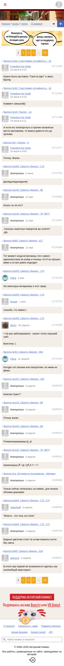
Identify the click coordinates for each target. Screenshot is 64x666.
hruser (14, 301)
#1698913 (57, 432)
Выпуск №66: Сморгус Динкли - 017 (23, 240)
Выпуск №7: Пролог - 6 (16, 142)
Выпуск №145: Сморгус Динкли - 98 (23, 190)
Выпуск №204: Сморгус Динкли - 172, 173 (26, 500)
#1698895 (57, 480)
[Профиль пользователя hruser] (6, 301)
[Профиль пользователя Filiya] (6, 278)
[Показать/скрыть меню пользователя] (58, 4)
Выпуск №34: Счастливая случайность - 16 (27, 61)
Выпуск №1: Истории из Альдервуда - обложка (29, 473)
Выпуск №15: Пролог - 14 (18, 112)
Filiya (13, 277)
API (51, 632)
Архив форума (19, 632)
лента (24, 23)
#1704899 (57, 247)
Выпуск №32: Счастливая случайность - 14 (27, 88)
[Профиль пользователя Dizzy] (6, 325)
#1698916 (57, 385)
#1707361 (57, 173)
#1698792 (57, 531)
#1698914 (57, 409)
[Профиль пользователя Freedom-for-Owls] (6, 68)
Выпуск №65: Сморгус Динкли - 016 (23, 551)
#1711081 (57, 93)
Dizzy (13, 325)
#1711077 (57, 147)
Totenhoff (15, 507)
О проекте (9, 626)
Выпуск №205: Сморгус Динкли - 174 (24, 166)
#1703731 (57, 301)
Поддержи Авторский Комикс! (32, 597)
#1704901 (57, 220)
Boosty (36, 604)
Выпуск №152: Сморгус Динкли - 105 (24, 379)
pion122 (14, 558)
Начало (6, 23)
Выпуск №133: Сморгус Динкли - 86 (23, 402)
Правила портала (51, 626)
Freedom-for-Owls (20, 66)
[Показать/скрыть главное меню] (5, 4)
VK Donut (54, 604)
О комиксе (36, 23)
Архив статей (38, 632)
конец (15, 23)
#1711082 (57, 66)
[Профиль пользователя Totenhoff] (6, 507)
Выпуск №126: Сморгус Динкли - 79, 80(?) (27, 213)
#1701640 (57, 358)
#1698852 (57, 507)
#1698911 (57, 456)
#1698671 (57, 558)
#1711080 (57, 117)
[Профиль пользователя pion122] (6, 558)
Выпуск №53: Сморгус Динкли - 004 (23, 352)
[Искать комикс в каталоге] (4, 639)
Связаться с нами (28, 626)
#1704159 (57, 277)
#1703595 (57, 325)
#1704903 (57, 196)
